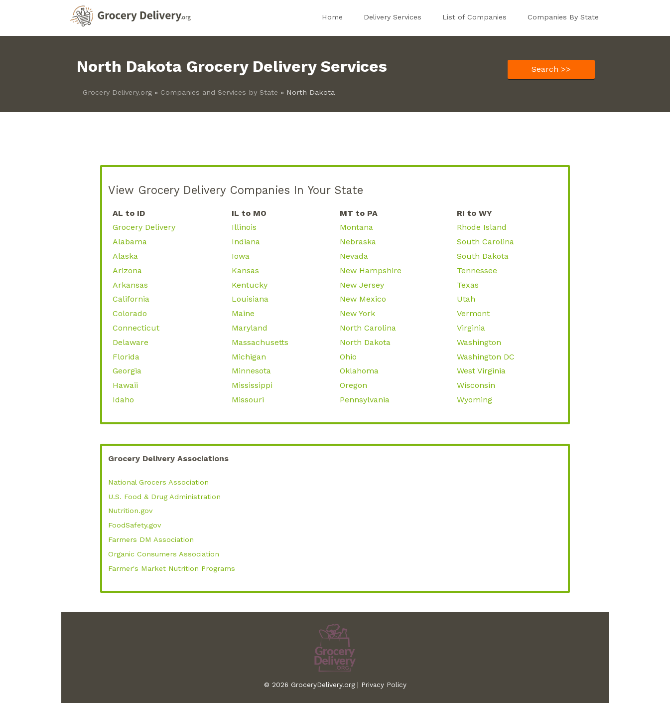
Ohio (348, 356)
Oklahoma (359, 370)
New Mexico (363, 299)
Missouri (248, 399)
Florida (126, 356)
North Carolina (368, 328)
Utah (466, 299)
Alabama (130, 241)
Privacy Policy (383, 685)
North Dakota (365, 342)
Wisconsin (476, 385)
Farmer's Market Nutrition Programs (171, 568)
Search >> (551, 69)
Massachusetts (260, 342)
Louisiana (250, 299)
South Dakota (483, 256)
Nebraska (358, 241)
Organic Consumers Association (163, 554)
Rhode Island (482, 227)
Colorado (130, 313)
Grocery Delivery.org (117, 92)
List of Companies (474, 17)
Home (332, 17)
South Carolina (485, 241)
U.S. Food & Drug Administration (164, 497)
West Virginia (481, 370)
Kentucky (250, 285)
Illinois (244, 227)
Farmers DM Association (151, 539)
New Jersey (362, 285)
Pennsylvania (365, 399)
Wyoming (474, 399)
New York (357, 313)
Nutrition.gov (130, 511)
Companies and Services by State (219, 92)
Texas (468, 285)
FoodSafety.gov (134, 525)
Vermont (473, 313)
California (131, 299)
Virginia (471, 328)
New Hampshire (371, 270)
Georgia (127, 370)
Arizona (127, 270)
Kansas (245, 270)
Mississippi (252, 385)
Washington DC (486, 356)
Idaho (123, 399)
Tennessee (477, 270)
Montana (356, 227)
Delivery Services (392, 17)
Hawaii (125, 385)
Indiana (246, 241)
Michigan (249, 356)
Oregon (353, 385)
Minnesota (251, 370)
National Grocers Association (158, 482)
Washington (479, 342)
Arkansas (130, 285)
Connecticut (136, 328)
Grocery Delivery (144, 227)
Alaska (125, 256)
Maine (243, 313)
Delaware (130, 342)
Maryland (250, 328)
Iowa (241, 256)
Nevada (354, 256)
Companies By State (563, 17)
